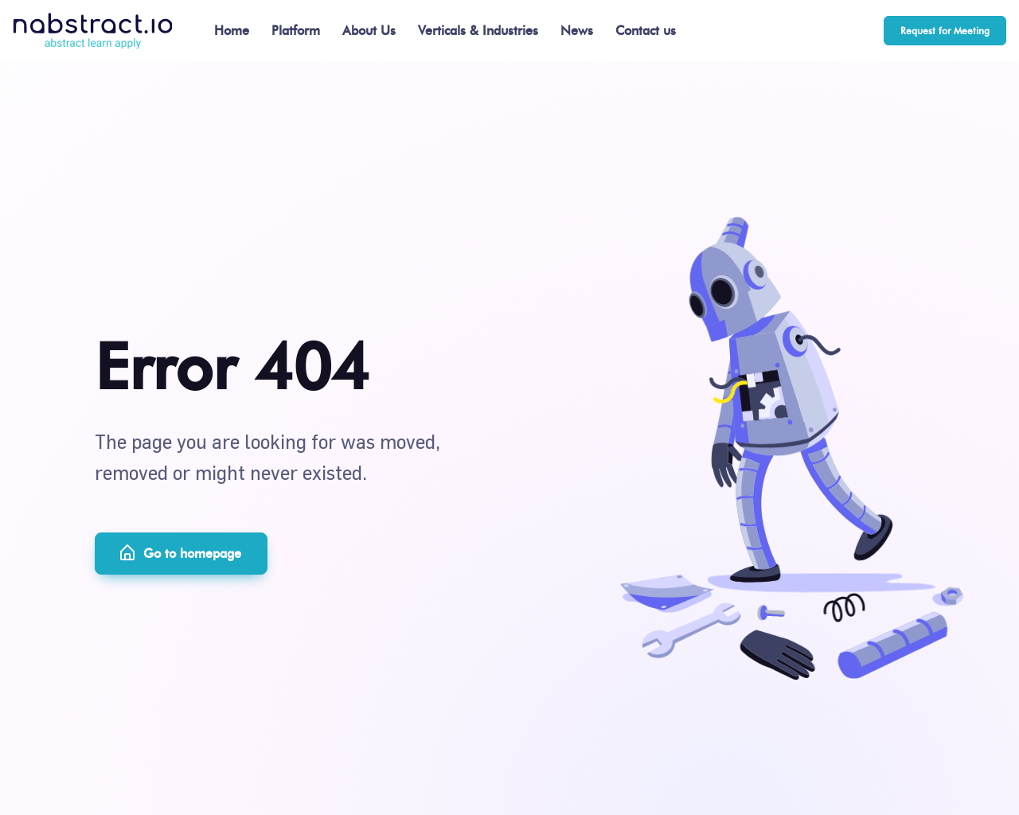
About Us (369, 30)
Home (231, 30)
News (576, 30)
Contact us (645, 30)
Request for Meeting (945, 31)
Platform (295, 30)
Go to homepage (179, 553)
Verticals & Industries (478, 30)
